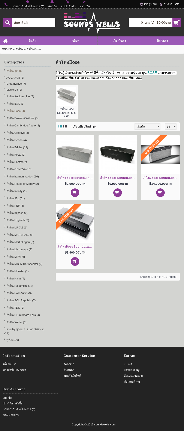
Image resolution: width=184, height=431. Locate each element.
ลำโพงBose (34, 49)
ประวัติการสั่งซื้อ (12, 403)
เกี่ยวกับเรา (9, 364)
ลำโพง (19, 49)
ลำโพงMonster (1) (17, 271)
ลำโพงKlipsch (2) (16, 213)
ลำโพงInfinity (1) (16, 191)
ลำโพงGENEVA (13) (18, 169)
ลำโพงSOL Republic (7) (21, 300)
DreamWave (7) (16, 83)
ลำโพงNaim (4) (15, 278)
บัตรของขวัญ (131, 370)
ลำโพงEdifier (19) (17, 147)
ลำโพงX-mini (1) (16, 322)
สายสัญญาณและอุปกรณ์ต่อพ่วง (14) (24, 331)
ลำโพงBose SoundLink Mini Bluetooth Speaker (75, 246)
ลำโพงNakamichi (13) (19, 285)
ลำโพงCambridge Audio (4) (23, 125)
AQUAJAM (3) (15, 77)
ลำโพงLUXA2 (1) (16, 227)
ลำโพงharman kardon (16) (22, 176)
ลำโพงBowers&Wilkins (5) (22, 118)
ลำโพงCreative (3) (17, 132)
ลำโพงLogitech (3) (17, 220)
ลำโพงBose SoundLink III (161, 177)
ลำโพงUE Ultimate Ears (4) (23, 315)
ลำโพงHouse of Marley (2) (22, 183)
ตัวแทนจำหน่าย (133, 375)
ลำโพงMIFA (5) (15, 256)
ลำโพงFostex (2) (16, 162)
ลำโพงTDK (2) (15, 307)
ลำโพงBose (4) (15, 111)
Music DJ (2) (14, 89)
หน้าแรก (7, 49)
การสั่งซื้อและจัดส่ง (14, 370)
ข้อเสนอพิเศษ (132, 381)
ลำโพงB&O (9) (15, 103)
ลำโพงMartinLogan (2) (20, 242)
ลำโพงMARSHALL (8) (19, 234)
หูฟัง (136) (12, 339)
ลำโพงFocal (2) (15, 154)
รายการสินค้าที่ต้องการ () (19, 409)
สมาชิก (7, 397)
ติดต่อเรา (68, 364)
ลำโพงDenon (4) (16, 140)
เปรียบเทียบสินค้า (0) (84, 126)
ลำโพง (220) (14, 71)
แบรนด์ (128, 364)
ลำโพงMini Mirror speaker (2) (24, 264)
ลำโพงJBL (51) (15, 198)
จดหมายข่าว (11, 415)
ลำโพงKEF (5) (15, 205)
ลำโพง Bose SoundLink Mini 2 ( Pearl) (75, 177)
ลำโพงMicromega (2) (19, 249)
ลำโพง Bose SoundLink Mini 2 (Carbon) (118, 177)
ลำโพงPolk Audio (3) (19, 293)
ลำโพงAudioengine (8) (20, 96)
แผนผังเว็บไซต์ (72, 375)
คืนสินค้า (68, 370)
